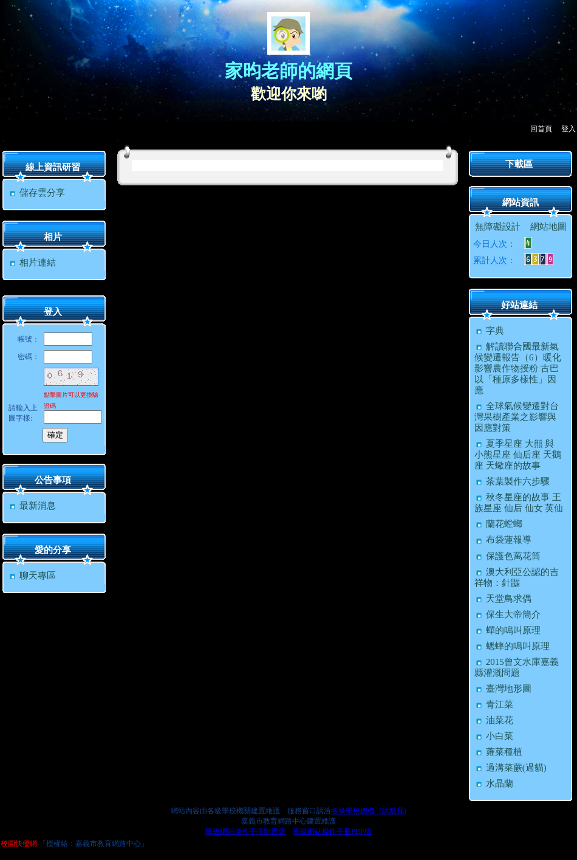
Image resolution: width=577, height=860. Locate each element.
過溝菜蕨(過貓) (510, 767)
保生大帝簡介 (507, 614)
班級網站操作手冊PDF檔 (332, 831)
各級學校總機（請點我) (368, 811)
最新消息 (32, 506)
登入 (568, 129)
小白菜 (493, 736)
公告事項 (53, 480)
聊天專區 (32, 575)
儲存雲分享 (36, 193)
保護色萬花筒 (507, 556)
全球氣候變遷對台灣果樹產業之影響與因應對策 (516, 417)
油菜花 (493, 720)
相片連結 (32, 262)
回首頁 (541, 129)
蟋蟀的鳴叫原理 (512, 646)
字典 (489, 330)
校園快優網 (19, 843)
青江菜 (493, 704)
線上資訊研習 (53, 167)
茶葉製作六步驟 (512, 481)
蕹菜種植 (498, 752)
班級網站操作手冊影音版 (245, 831)
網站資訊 (520, 202)
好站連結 (519, 305)
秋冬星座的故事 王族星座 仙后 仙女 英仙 (518, 502)
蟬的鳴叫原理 (507, 630)
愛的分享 (53, 550)
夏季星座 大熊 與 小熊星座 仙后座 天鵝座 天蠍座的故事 (517, 454)
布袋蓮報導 (502, 540)
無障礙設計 (498, 227)
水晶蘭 (493, 783)
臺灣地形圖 (502, 688)
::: (3, 140)
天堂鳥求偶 (502, 599)
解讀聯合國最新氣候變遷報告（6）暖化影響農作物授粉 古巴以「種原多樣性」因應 (517, 368)
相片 (53, 237)
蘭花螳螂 (498, 524)
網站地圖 (548, 227)
